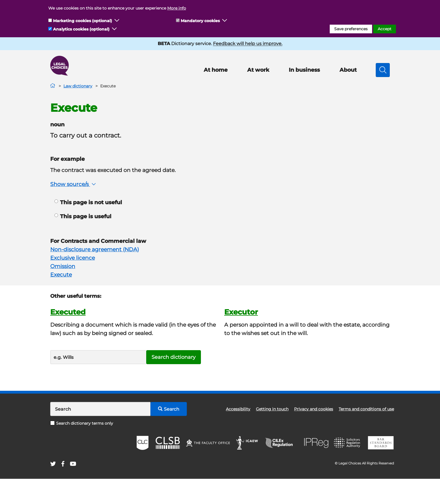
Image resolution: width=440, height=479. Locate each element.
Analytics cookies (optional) (81, 29)
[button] (117, 20)
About (348, 70)
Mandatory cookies (200, 20)
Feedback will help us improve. (247, 43)
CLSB (167, 443)
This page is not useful (88, 202)
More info (176, 8)
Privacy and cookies (313, 408)
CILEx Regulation (282, 443)
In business (304, 70)
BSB (380, 443)
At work (258, 70)
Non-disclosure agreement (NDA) (94, 249)
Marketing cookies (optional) (82, 20)
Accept (384, 28)
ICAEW (247, 443)
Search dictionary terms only (81, 423)
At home (216, 70)
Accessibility (238, 408)
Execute (61, 274)
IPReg (316, 443)
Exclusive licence (72, 258)
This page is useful (82, 216)
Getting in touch (272, 408)
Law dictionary (77, 86)
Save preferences (351, 28)
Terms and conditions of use (366, 408)
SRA (348, 442)
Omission (62, 266)
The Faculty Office (208, 443)
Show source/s (73, 184)
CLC (142, 443)
